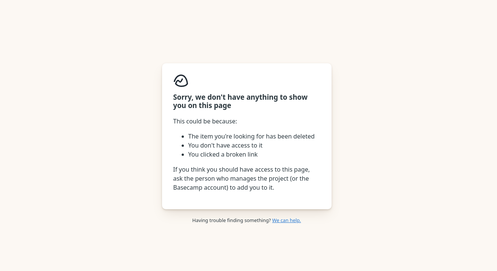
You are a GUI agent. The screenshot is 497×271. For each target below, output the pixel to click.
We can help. (286, 220)
